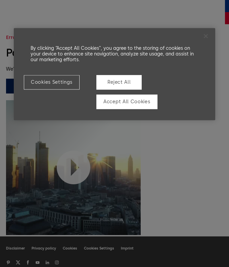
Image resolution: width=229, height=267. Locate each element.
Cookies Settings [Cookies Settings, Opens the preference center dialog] (52, 82)
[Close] (205, 36)
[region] (114, 74)
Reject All (119, 82)
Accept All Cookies (126, 102)
